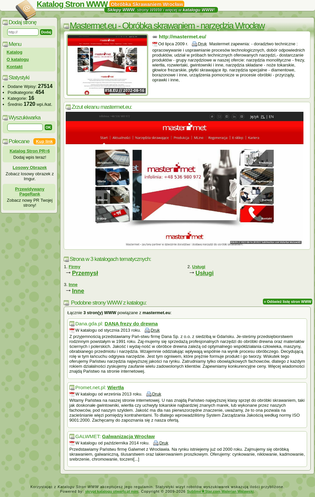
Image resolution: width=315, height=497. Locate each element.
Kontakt (14, 66)
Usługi (204, 273)
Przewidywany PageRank (30, 191)
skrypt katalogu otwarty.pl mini (111, 491)
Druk (202, 43)
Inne (78, 291)
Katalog (14, 52)
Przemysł (85, 273)
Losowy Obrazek (30, 167)
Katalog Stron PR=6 (30, 150)
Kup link (44, 141)
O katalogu (18, 59)
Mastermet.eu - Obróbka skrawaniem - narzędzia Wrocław (167, 26)
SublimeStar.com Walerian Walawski (220, 491)
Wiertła (115, 387)
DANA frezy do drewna (131, 323)
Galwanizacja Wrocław (128, 436)
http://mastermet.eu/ (182, 36)
